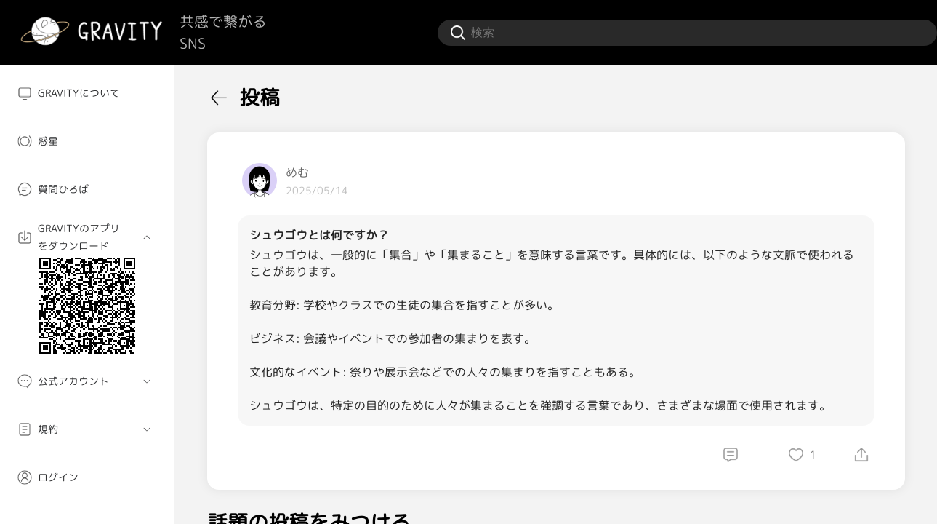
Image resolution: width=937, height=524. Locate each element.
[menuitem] (87, 93)
